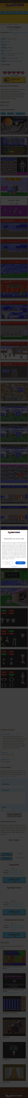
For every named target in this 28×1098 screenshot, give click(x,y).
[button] (14, 566)
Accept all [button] (20, 562)
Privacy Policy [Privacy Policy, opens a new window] (11, 558)
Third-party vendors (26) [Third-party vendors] (19, 549)
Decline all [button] (7, 562)
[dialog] (14, 549)
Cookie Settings (5, 558)
